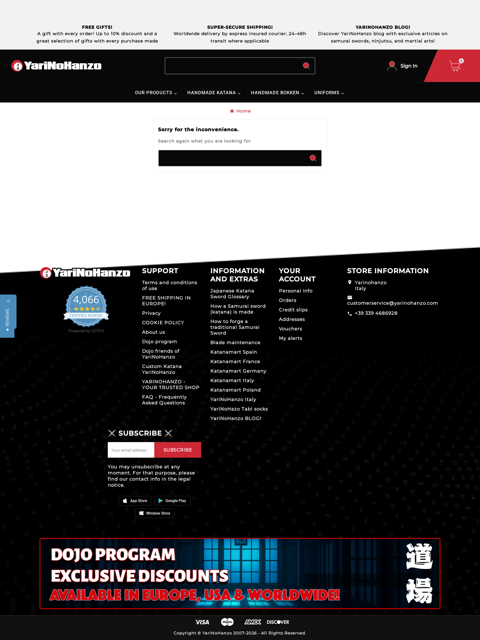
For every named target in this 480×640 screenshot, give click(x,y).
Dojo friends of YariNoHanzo (160, 354)
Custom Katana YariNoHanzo (162, 369)
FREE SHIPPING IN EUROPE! (166, 301)
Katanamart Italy (232, 380)
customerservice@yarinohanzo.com (392, 303)
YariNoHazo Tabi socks (239, 409)
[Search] (231, 66)
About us (153, 332)
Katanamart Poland (235, 390)
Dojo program (159, 341)
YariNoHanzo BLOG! (235, 418)
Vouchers (290, 329)
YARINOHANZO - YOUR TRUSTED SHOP (171, 384)
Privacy (151, 313)
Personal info (296, 291)
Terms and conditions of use (169, 285)
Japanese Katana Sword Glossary (232, 294)
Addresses (292, 319)
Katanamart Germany (238, 371)
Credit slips (293, 310)
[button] (7, 320)
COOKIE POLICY (163, 323)
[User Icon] (402, 66)
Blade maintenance (235, 342)
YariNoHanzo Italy (233, 399)
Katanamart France (235, 361)
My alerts (290, 338)
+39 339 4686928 (376, 313)
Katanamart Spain (233, 352)
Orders (287, 300)
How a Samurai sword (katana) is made (238, 309)
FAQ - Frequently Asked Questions (164, 400)
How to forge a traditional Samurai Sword (235, 327)
